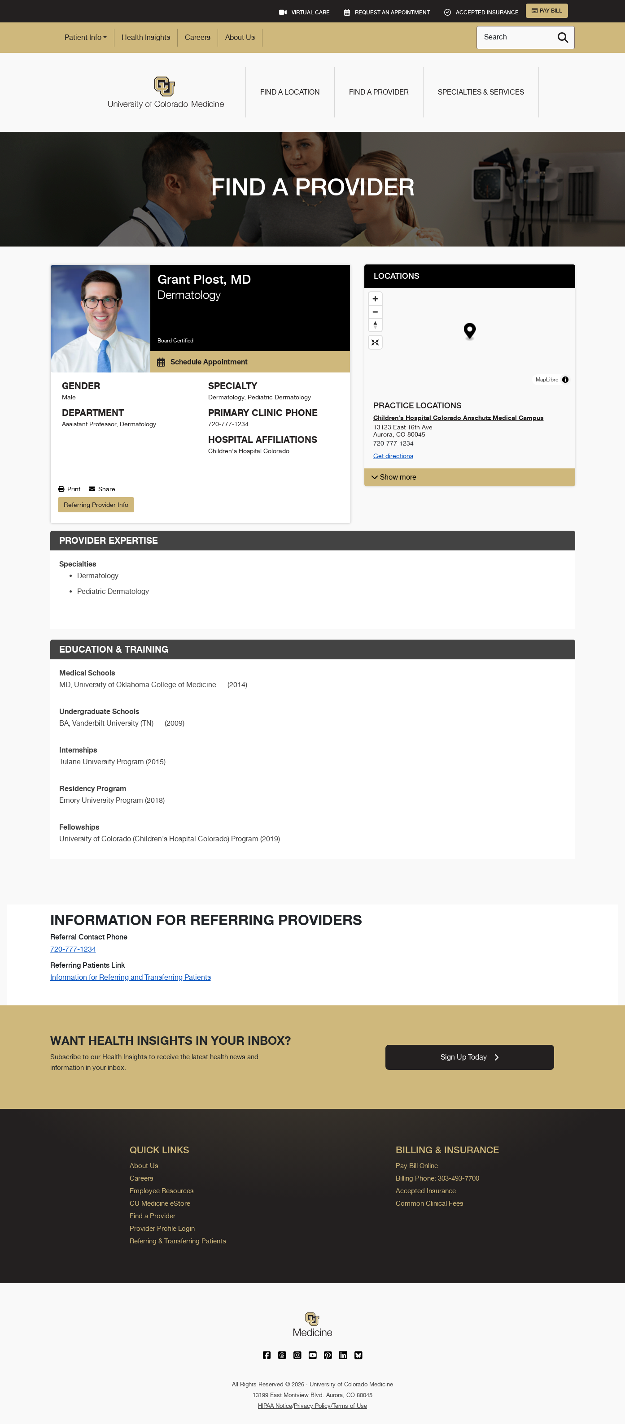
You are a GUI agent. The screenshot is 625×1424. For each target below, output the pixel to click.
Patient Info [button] (83, 37)
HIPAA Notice (275, 1405)
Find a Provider (379, 92)
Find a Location (290, 92)
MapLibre (547, 380)
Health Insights (146, 37)
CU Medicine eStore (160, 1203)
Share (102, 489)
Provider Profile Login (162, 1228)
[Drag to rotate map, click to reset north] (375, 324)
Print (69, 489)
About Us (240, 37)
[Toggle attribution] (565, 379)
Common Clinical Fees (429, 1203)
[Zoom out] (375, 311)
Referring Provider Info (96, 504)
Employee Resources (162, 1191)
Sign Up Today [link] (469, 1057)
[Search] (563, 37)
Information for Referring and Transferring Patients (130, 977)
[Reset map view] (375, 342)
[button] (469, 332)
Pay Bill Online (417, 1165)
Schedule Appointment (202, 361)
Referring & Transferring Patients (178, 1241)
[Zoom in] (375, 298)
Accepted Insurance (426, 1191)
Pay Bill (547, 11)
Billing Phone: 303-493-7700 (437, 1178)
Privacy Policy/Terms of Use (330, 1405)
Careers (197, 37)
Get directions (393, 455)
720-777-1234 (73, 949)
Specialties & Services (481, 92)
